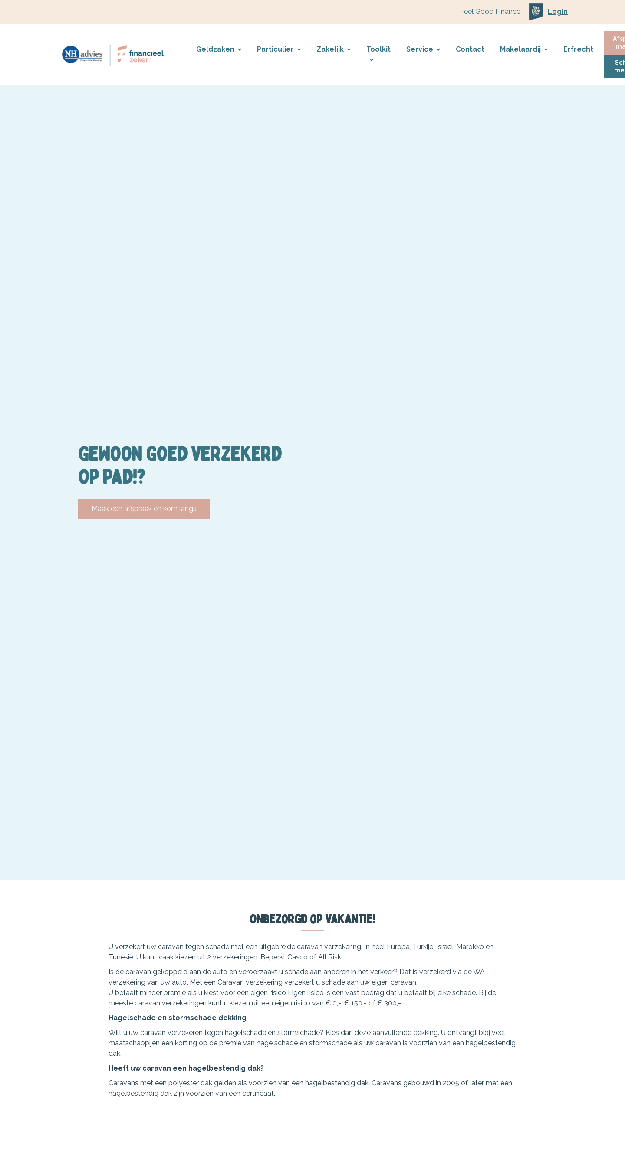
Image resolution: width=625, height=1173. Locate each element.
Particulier (279, 49)
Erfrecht (578, 49)
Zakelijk (333, 49)
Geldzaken (218, 49)
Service (423, 49)
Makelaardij (524, 49)
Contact (470, 49)
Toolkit (378, 54)
